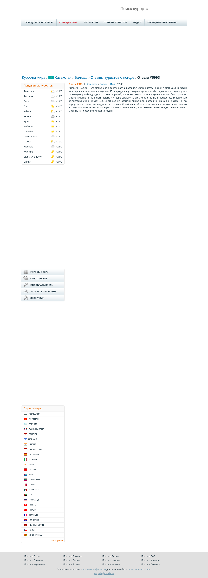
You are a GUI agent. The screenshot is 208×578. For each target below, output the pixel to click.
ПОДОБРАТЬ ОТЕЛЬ (41, 285)
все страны (57, 540)
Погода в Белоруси (150, 564)
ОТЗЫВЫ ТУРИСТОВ (115, 22)
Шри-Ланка (35, 535)
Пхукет (27, 141)
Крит (26, 121)
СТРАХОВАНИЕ (38, 278)
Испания (34, 454)
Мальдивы (35, 479)
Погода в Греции (71, 560)
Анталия (28, 96)
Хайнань (28, 146)
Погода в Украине (111, 564)
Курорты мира (33, 77)
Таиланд (34, 499)
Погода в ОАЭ (148, 556)
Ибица (27, 111)
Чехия (32, 530)
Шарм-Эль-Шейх (33, 156)
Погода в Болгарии (33, 560)
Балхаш (80, 77)
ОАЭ (31, 494)
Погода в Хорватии (150, 560)
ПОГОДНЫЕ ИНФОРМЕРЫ (162, 22)
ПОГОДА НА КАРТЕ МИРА (39, 22)
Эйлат (27, 161)
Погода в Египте (32, 556)
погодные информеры (94, 569)
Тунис (32, 505)
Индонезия (35, 449)
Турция (33, 510)
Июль (113, 84)
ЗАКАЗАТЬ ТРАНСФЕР (43, 291)
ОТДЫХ (137, 22)
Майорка (29, 126)
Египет (33, 434)
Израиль (33, 439)
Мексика (34, 489)
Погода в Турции (110, 556)
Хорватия (34, 520)
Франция (34, 515)
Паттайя (28, 131)
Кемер (27, 116)
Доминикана (36, 429)
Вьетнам (34, 419)
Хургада (28, 151)
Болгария (34, 414)
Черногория (36, 525)
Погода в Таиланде (72, 556)
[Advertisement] (104, 50)
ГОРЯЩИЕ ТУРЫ (68, 22)
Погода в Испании (111, 560)
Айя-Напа (29, 91)
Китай (32, 469)
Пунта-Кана (30, 136)
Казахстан (63, 77)
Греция (33, 424)
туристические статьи (139, 569)
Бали (26, 101)
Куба (31, 474)
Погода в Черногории (34, 564)
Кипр (31, 464)
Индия (32, 444)
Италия (33, 459)
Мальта (33, 484)
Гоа (26, 106)
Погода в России (71, 564)
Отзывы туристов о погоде (112, 77)
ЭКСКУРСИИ (91, 22)
